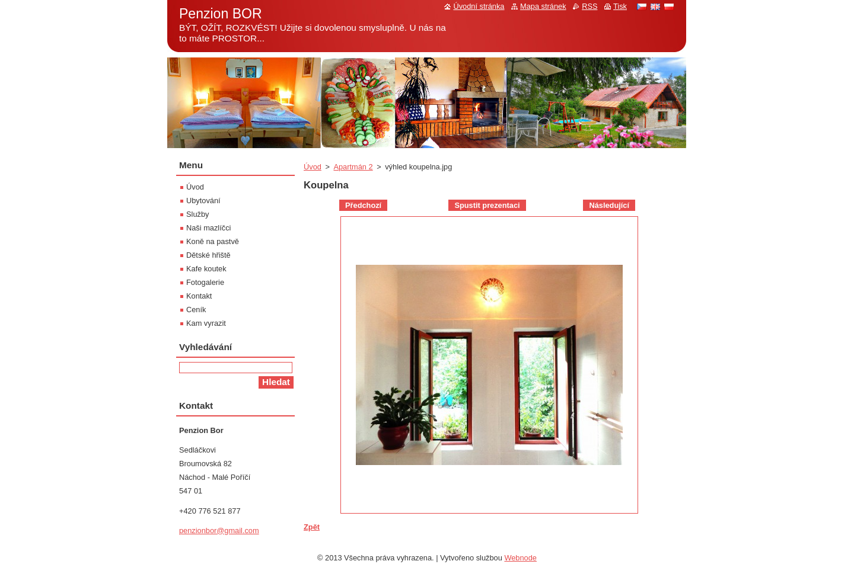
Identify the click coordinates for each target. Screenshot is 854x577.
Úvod (312, 166)
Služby (197, 214)
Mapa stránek (543, 6)
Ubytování (203, 200)
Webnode (520, 557)
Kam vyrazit (206, 323)
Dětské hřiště (208, 255)
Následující (609, 205)
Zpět (312, 526)
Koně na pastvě (212, 241)
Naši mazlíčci (208, 227)
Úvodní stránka (478, 6)
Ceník (196, 309)
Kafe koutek (206, 268)
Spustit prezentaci (487, 205)
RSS (589, 6)
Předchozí (363, 205)
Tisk (620, 6)
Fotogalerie (205, 282)
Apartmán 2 (352, 166)
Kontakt (199, 295)
